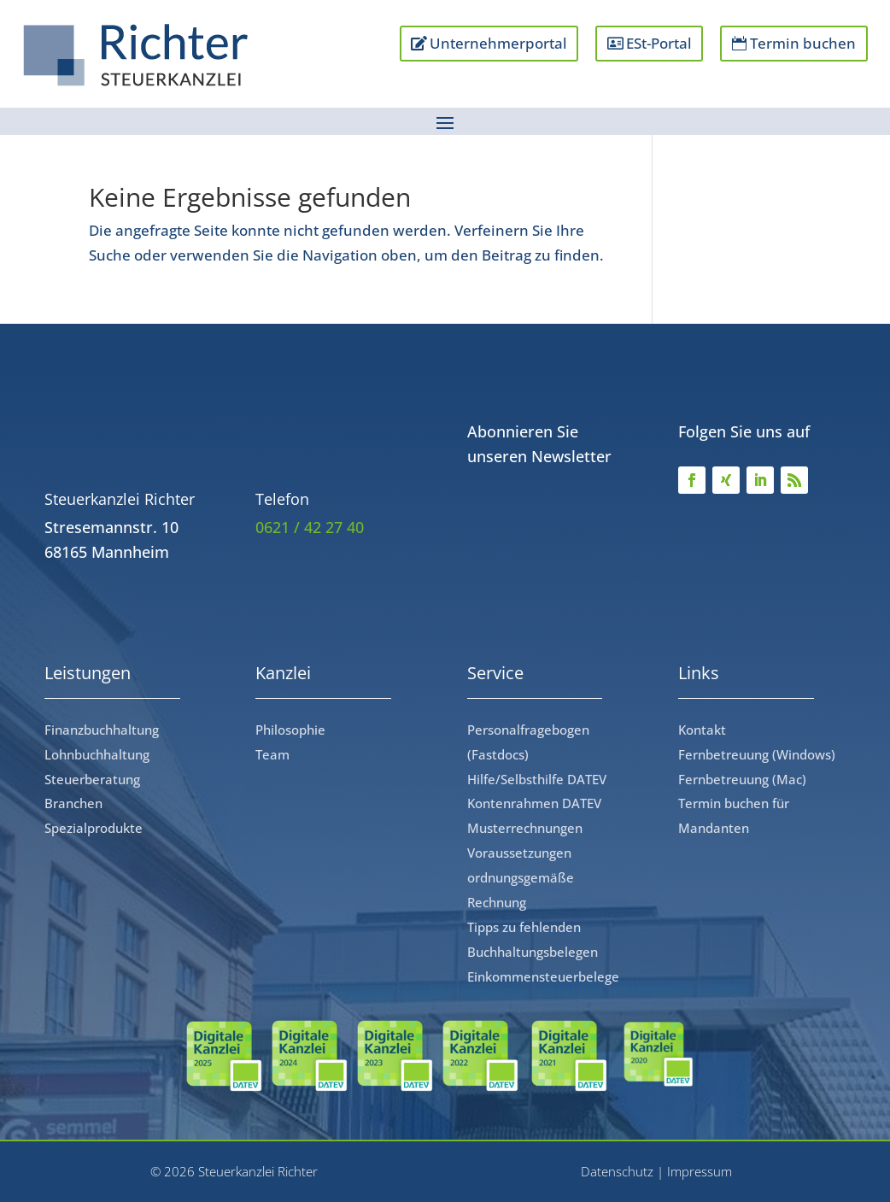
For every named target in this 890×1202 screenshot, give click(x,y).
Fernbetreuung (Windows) (756, 754)
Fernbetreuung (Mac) (742, 779)
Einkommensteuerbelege (543, 976)
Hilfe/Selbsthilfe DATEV (536, 779)
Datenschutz (617, 1171)
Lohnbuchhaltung (96, 754)
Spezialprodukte (93, 827)
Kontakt (702, 729)
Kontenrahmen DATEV (534, 803)
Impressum (699, 1171)
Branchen (73, 803)
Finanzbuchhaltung (101, 729)
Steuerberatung (92, 779)
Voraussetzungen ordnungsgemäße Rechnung (520, 877)
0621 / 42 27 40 (309, 527)
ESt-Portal (657, 43)
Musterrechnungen (525, 827)
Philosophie (290, 729)
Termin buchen (803, 43)
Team (272, 754)
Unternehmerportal (496, 43)
